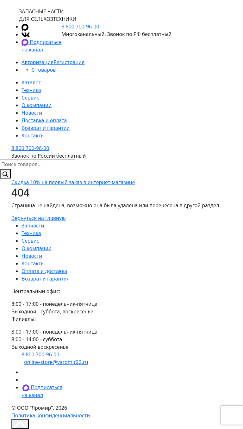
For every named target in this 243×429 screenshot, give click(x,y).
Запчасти (33, 225)
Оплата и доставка (44, 271)
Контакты (33, 135)
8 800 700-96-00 (80, 26)
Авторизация (37, 62)
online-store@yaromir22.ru (56, 362)
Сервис (30, 97)
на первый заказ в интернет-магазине (73, 182)
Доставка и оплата (44, 120)
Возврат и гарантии (46, 127)
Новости (32, 112)
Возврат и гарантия (46, 278)
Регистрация (68, 62)
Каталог (31, 82)
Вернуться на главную (38, 217)
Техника (31, 90)
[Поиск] (5, 173)
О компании (37, 105)
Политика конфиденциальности (50, 415)
